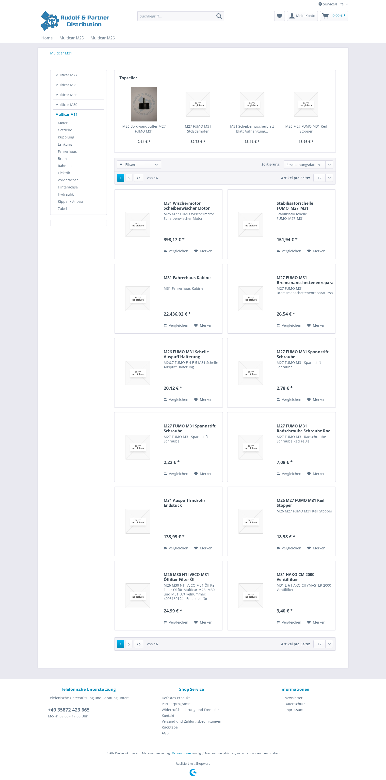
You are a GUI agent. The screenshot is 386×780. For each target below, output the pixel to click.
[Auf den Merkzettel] (203, 251)
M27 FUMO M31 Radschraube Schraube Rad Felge (304, 428)
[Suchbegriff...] (180, 16)
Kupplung (66, 137)
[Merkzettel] (279, 16)
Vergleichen (176, 251)
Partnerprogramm (177, 703)
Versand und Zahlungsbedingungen (191, 721)
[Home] (47, 38)
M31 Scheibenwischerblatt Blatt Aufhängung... (252, 129)
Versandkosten (182, 753)
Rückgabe (170, 727)
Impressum (294, 709)
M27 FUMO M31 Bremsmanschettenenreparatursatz (305, 280)
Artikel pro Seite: (295, 177)
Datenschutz (295, 703)
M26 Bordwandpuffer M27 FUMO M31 (144, 129)
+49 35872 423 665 (69, 710)
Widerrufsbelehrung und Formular (190, 709)
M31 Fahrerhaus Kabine (187, 277)
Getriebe (65, 130)
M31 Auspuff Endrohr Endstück (184, 503)
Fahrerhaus (67, 151)
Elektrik (64, 172)
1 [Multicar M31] (121, 177)
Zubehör (65, 208)
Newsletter (294, 697)
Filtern (128, 164)
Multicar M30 (66, 104)
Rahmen (65, 165)
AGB (165, 733)
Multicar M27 (66, 75)
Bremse (64, 158)
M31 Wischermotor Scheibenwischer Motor (187, 206)
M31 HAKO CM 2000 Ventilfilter (295, 577)
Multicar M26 (66, 94)
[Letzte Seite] (138, 178)
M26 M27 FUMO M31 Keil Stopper (306, 129)
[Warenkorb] (334, 16)
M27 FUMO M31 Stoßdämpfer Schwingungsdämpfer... (198, 129)
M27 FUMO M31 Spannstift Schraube (303, 354)
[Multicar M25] (71, 38)
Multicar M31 (66, 114)
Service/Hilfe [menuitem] (332, 4)
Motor (63, 122)
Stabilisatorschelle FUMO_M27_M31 (295, 206)
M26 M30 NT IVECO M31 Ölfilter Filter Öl (186, 577)
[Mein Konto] (302, 16)
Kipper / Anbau (70, 201)
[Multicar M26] (102, 38)
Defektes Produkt (176, 697)
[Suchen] (219, 16)
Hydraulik (66, 194)
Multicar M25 (66, 85)
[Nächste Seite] (129, 178)
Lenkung (65, 144)
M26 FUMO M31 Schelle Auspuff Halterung (186, 354)
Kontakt (168, 715)
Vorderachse (68, 180)
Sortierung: (270, 164)
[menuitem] (180, 18)
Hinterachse (68, 187)
